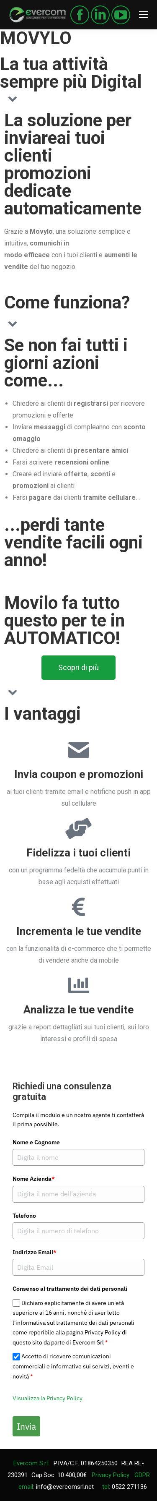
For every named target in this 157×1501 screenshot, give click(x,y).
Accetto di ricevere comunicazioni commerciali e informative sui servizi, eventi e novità (73, 1366)
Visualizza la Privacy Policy (47, 1398)
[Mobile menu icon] (144, 15)
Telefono (24, 1215)
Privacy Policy (110, 1475)
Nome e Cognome (36, 1142)
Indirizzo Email (35, 1252)
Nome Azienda (34, 1179)
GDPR (142, 1475)
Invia (26, 1426)
